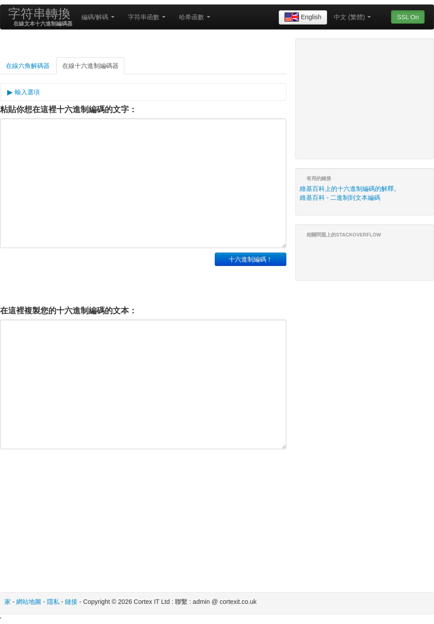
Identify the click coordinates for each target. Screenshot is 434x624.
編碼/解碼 (98, 17)
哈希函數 (194, 17)
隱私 (53, 601)
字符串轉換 (39, 14)
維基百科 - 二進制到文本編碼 (340, 197)
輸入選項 (26, 92)
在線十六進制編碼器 (90, 65)
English (303, 17)
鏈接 (71, 601)
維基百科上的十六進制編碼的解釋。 (350, 188)
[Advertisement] (104, 275)
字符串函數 (147, 17)
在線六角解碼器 (28, 65)
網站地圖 (28, 601)
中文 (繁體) (352, 17)
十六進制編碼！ (250, 259)
